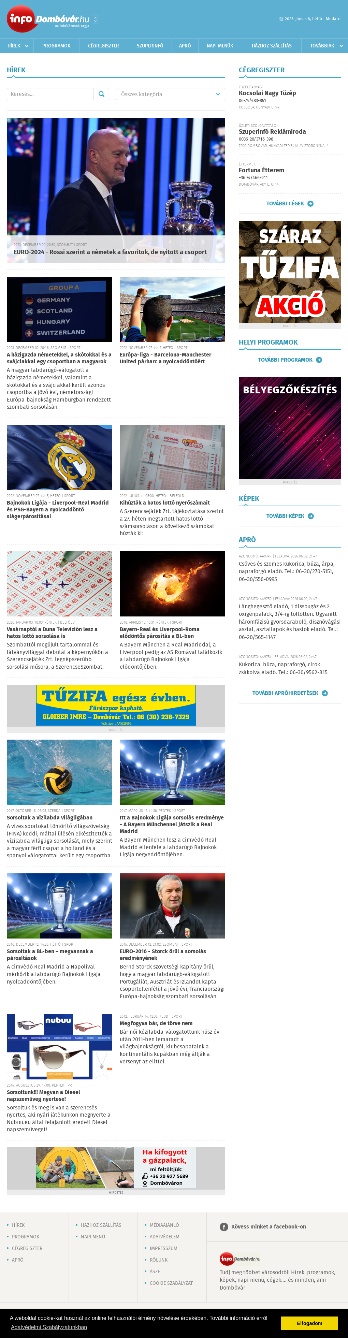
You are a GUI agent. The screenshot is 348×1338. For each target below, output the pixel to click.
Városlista (95, 19)
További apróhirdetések (285, 693)
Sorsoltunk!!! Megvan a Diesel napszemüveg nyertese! (43, 1096)
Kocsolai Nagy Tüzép (267, 93)
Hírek (14, 46)
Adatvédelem (164, 1237)
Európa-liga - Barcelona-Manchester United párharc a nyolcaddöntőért (165, 358)
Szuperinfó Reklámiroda (272, 132)
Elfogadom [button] (309, 1323)
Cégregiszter (103, 46)
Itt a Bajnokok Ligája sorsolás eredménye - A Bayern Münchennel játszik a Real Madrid (172, 825)
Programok (56, 46)
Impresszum (163, 1248)
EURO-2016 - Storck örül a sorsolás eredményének (163, 955)
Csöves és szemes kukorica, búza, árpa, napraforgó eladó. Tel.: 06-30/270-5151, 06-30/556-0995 (287, 572)
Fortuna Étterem (261, 170)
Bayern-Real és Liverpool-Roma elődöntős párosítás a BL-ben (160, 633)
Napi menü (93, 1237)
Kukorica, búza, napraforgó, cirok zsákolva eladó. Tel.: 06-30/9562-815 (283, 668)
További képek (285, 516)
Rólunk (159, 1260)
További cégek (285, 204)
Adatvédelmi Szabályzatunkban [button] (49, 1327)
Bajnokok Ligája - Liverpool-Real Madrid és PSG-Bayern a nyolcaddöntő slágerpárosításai (58, 510)
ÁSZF (155, 1272)
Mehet (101, 94)
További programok (285, 360)
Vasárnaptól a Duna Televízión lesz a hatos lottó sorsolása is (52, 633)
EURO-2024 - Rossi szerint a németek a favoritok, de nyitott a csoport (110, 252)
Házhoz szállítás (272, 46)
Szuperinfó (150, 46)
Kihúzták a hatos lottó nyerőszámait (165, 503)
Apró (185, 46)
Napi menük (220, 46)
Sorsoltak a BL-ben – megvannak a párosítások (50, 955)
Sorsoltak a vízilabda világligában (49, 818)
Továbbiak (322, 46)
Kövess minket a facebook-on (268, 1227)
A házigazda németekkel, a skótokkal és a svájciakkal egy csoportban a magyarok (59, 358)
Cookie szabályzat (171, 1283)
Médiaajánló (164, 1225)
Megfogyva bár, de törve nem (156, 1023)
